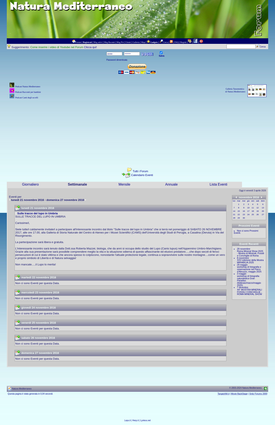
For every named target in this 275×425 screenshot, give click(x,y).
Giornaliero (30, 184)
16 (244, 211)
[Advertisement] (137, 129)
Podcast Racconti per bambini (28, 92)
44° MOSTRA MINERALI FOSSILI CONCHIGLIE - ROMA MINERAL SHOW (249, 291)
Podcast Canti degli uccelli (26, 97)
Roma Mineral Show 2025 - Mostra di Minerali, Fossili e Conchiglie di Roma (250, 253)
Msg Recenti (109, 42)
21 (234, 214)
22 (239, 214)
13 (263, 208)
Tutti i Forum (140, 171)
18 (253, 211)
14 (234, 211)
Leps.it (127, 420)
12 (257, 208)
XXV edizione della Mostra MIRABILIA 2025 (250, 261)
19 (257, 211)
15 (239, 211)
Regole (183, 42)
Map (143, 42)
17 (248, 211)
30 (244, 218)
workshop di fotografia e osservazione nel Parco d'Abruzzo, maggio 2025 (249, 269)
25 (253, 214)
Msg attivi (98, 42)
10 (248, 208)
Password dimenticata (117, 60)
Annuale (171, 184)
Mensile (124, 184)
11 (253, 208)
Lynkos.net (145, 420)
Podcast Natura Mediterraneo (27, 86)
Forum (78, 42)
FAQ (176, 42)
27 (263, 214)
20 (263, 211)
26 (257, 214)
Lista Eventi (218, 184)
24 (248, 214)
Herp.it (135, 420)
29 (239, 218)
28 (234, 218)
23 (244, 214)
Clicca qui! (90, 47)
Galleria (135, 42)
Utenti (128, 42)
